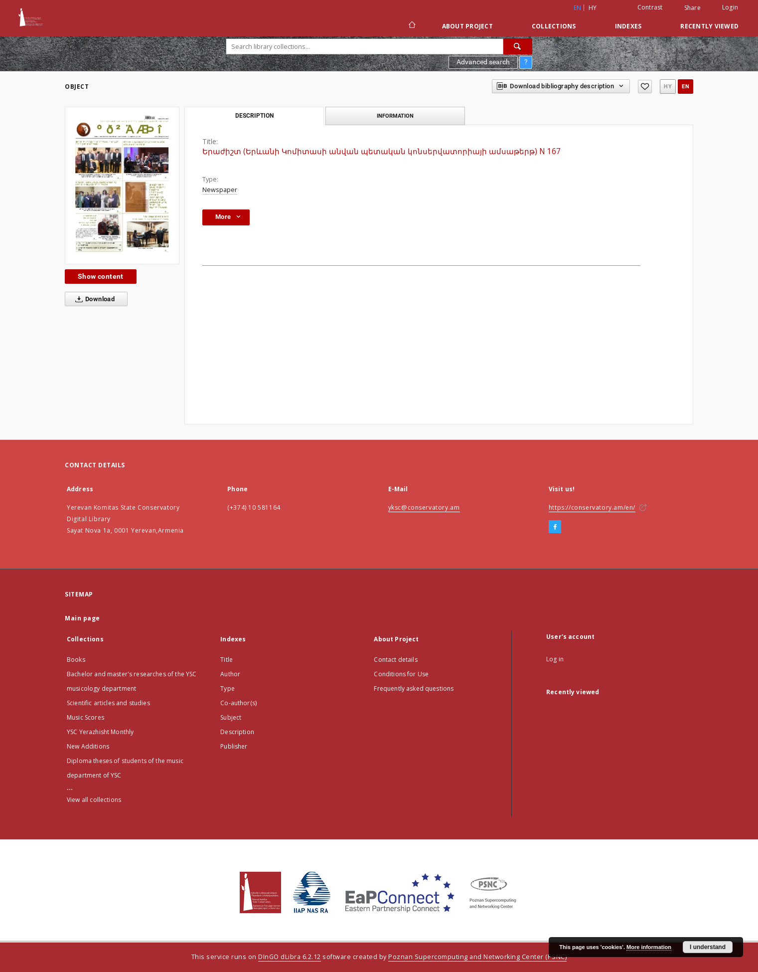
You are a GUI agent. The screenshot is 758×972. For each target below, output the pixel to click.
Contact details (395, 659)
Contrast (650, 7)
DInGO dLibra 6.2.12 (289, 957)
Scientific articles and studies (108, 703)
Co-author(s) (238, 703)
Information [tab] (395, 115)
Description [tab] (254, 115)
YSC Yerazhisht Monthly (100, 732)
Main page (82, 618)
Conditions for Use (401, 674)
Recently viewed (709, 26)
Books (76, 659)
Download (93, 299)
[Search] (517, 46)
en (685, 86)
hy (593, 7)
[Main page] (411, 26)
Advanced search (483, 62)
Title (226, 659)
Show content (101, 276)
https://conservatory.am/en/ (592, 507)
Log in (555, 659)
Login (730, 7)
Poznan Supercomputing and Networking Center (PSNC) (477, 957)
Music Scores (85, 717)
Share (692, 8)
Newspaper (219, 190)
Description (237, 732)
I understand (708, 947)
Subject (230, 717)
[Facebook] (555, 527)
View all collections (94, 799)
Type (227, 688)
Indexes (628, 26)
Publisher (233, 746)
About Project (467, 26)
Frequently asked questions (414, 688)
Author (230, 674)
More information (648, 947)
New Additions (88, 746)
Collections (554, 26)
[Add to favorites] (645, 86)
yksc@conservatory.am (424, 507)
